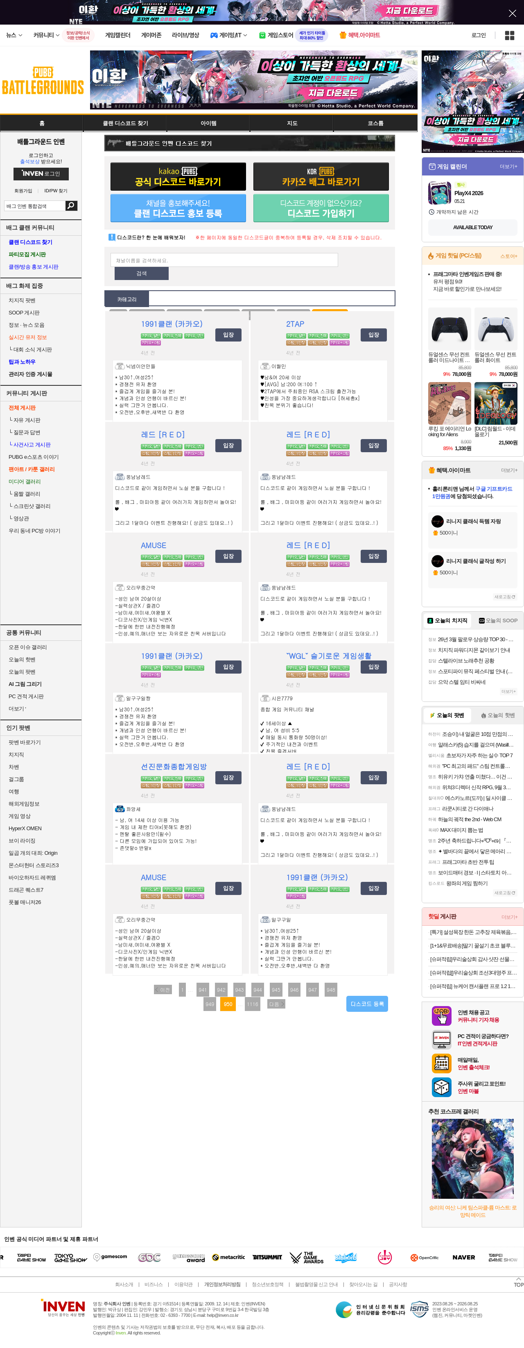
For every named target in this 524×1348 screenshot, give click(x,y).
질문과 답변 (24, 432)
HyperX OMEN (25, 828)
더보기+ (508, 166)
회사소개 (124, 1284)
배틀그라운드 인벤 (41, 141)
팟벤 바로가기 (25, 742)
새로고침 (503, 596)
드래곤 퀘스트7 (26, 890)
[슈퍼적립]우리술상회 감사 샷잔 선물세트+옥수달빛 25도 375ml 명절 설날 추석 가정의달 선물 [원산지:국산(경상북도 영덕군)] (473, 959)
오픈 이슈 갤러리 (28, 647)
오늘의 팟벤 (22, 671)
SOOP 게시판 (24, 312)
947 (312, 989)
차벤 (14, 767)
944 (257, 989)
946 (294, 989)
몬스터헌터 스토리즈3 (34, 865)
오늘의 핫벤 (22, 659)
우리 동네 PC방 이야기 (34, 530)
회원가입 (23, 191)
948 (331, 989)
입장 (228, 335)
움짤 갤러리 (24, 493)
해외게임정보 (24, 803)
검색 (71, 206)
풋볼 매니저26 (25, 902)
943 (239, 989)
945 (276, 989)
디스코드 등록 (367, 1004)
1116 (252, 1003)
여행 (14, 791)
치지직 (16, 754)
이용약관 (183, 1284)
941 (203, 989)
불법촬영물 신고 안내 (316, 1284)
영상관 (19, 518)
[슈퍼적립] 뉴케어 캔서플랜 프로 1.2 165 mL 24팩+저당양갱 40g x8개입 (473, 986)
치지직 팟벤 (22, 300)
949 (210, 1003)
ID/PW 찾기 (56, 191)
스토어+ (508, 256)
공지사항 (398, 1284)
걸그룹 (16, 779)
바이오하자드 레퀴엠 (32, 877)
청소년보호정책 (267, 1284)
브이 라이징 (22, 840)
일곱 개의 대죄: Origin (33, 853)
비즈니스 (154, 1284)
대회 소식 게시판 (30, 349)
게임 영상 (19, 816)
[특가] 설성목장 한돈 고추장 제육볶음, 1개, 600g (473, 932)
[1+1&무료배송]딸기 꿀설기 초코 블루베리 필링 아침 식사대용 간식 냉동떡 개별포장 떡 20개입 (473, 946)
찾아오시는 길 (363, 1284)
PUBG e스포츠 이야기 (34, 457)
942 (221, 989)
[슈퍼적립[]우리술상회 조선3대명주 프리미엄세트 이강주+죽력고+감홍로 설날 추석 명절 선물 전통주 (473, 973)
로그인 (479, 35)
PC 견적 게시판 (26, 696)
